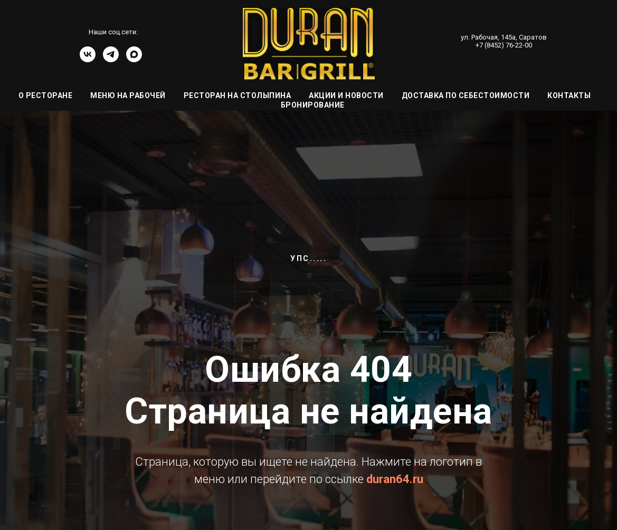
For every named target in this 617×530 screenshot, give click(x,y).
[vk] (88, 59)
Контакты (569, 95)
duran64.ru (394, 479)
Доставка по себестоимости (466, 95)
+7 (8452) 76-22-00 (504, 45)
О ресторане (45, 95)
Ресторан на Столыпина (237, 95)
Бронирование (313, 105)
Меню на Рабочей (128, 95)
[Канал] (134, 59)
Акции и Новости (346, 95)
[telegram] (111, 59)
